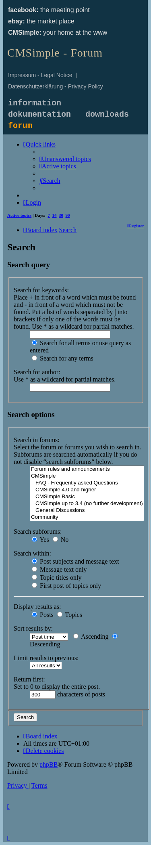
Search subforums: (38, 531)
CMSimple (87, 476)
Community (87, 517)
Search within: (32, 553)
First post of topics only (66, 585)
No (61, 539)
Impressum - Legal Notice (40, 75)
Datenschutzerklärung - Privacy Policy (55, 86)
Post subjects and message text (75, 561)
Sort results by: (33, 628)
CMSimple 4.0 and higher (87, 489)
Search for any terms (62, 358)
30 (61, 215)
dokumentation (39, 114)
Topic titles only (56, 577)
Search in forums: (37, 439)
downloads (107, 114)
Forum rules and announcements (87, 469)
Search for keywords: (41, 290)
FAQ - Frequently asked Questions (87, 483)
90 (68, 215)
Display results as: (37, 606)
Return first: (29, 679)
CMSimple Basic (87, 496)
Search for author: (37, 372)
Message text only (59, 569)
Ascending (91, 636)
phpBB (48, 764)
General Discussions (87, 510)
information (34, 103)
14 (54, 215)
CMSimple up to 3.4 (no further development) (87, 503)
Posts (43, 614)
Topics (69, 614)
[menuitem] (65, 158)
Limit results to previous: (46, 657)
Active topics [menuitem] (19, 215)
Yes (40, 539)
